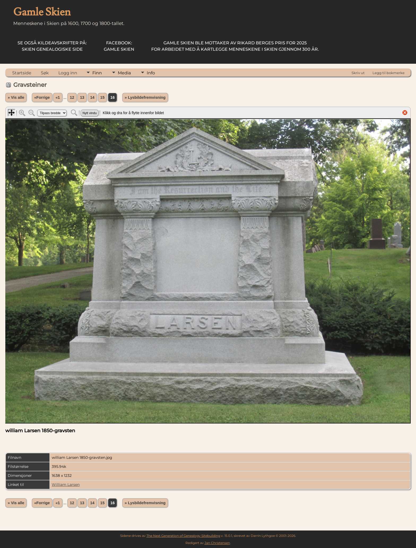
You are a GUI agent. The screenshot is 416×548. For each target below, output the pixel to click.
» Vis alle (16, 97)
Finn (97, 72)
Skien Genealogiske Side (52, 46)
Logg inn (67, 72)
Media (124, 72)
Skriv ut (358, 73)
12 (72, 97)
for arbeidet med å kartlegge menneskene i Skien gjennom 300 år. (235, 46)
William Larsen (66, 484)
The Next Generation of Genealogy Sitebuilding (183, 536)
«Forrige (42, 97)
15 (102, 97)
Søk (45, 72)
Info (151, 72)
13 (82, 97)
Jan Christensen (217, 543)
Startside (21, 72)
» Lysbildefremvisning (145, 97)
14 (92, 97)
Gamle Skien (119, 46)
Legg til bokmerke (388, 73)
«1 (57, 97)
